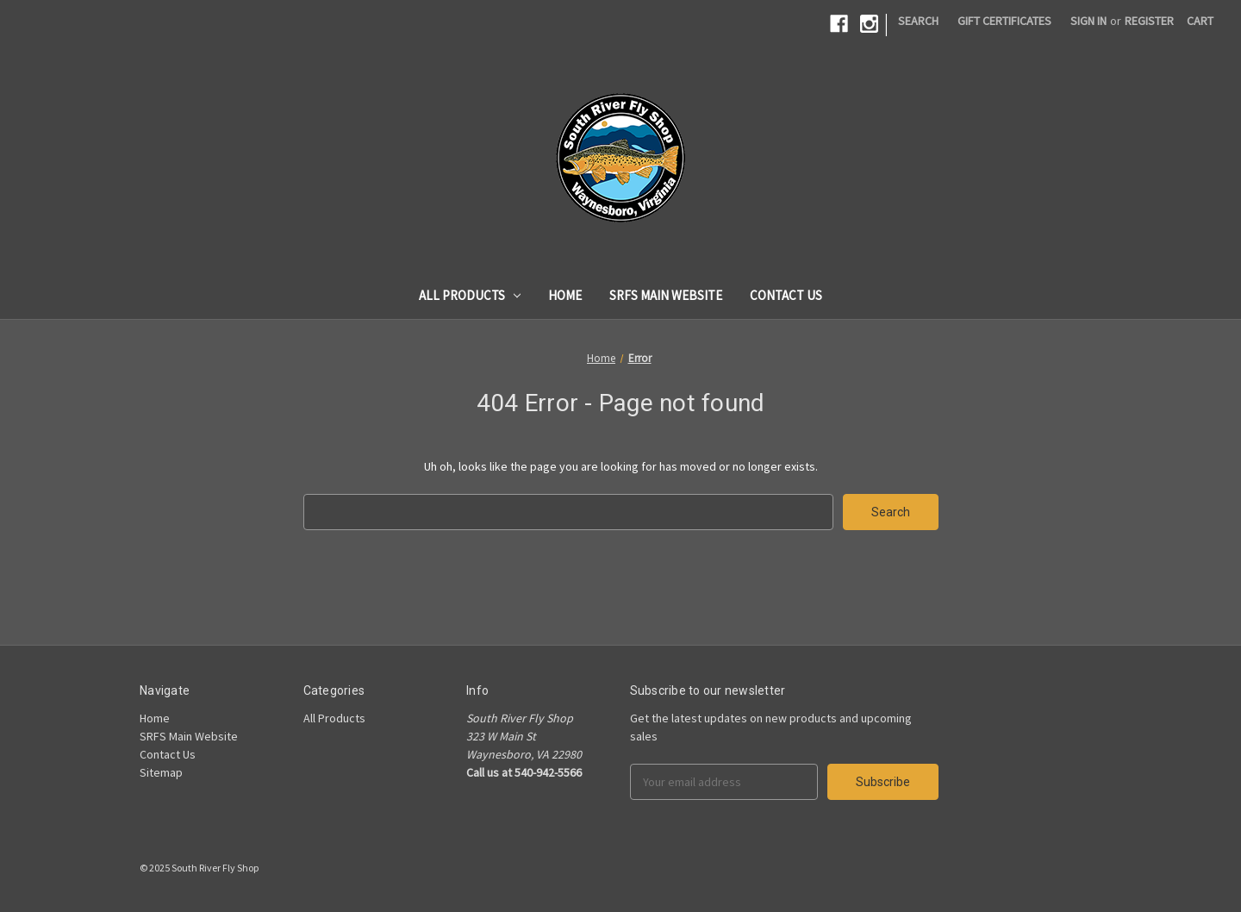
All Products (470, 295)
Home (565, 295)
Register (1149, 20)
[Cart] (1200, 21)
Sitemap (161, 772)
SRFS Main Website (665, 295)
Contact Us (786, 295)
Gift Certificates (1004, 20)
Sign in (1088, 20)
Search (918, 20)
